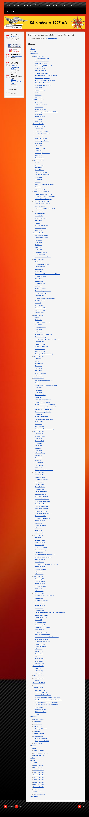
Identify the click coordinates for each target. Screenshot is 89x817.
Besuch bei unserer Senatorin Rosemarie (46, 75)
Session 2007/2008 (38, 675)
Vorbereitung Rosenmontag (42, 153)
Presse (33, 760)
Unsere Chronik (37, 721)
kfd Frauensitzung (40, 453)
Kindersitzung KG (39, 562)
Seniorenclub (38, 620)
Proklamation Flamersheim (42, 58)
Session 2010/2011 (38, 576)
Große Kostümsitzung (41, 138)
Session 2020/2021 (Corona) (41, 201)
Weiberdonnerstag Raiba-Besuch (44, 409)
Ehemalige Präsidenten (41, 729)
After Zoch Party (39, 426)
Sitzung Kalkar (39, 269)
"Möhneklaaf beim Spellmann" (43, 695)
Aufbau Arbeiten (39, 170)
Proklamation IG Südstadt (42, 264)
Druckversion (11, 806)
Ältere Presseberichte (39, 794)
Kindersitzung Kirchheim (41, 508)
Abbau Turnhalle (39, 157)
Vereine (33, 748)
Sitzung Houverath (40, 283)
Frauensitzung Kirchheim (41, 506)
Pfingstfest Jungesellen (41, 252)
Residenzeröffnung (40, 126)
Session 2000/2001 (38, 685)
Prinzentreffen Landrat (41, 511)
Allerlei (33, 758)
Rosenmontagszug (40, 189)
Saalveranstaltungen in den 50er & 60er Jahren (47, 697)
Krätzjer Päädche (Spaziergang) (43, 199)
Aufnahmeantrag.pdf (16, 56)
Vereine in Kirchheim (38, 750)
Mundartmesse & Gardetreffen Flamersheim (47, 637)
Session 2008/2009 (38, 666)
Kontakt (33, 745)
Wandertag (38, 537)
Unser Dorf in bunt (40, 206)
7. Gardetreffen (39, 552)
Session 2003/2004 (38, 791)
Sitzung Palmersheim (40, 276)
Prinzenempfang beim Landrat (43, 291)
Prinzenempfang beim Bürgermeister (45, 298)
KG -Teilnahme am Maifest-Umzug (44, 380)
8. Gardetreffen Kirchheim (42, 499)
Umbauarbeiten (39, 145)
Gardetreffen (38, 245)
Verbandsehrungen (38, 736)
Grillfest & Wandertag (40, 712)
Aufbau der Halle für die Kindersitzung (45, 80)
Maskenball (38, 247)
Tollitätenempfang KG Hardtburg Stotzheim (46, 112)
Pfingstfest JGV (39, 167)
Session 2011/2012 (38, 535)
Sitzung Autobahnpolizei (41, 615)
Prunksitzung (38, 240)
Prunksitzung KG (39, 545)
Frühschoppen (39, 305)
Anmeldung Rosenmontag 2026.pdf (15, 67)
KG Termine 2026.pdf (17, 36)
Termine (33, 51)
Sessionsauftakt (39, 363)
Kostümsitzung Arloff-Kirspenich (43, 66)
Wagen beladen (39, 421)
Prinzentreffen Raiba (40, 516)
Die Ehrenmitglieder (38, 733)
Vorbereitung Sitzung (40, 136)
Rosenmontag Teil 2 (40, 310)
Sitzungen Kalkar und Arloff (42, 322)
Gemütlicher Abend (40, 436)
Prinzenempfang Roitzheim (42, 73)
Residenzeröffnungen (40, 68)
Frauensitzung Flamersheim (42, 634)
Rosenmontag (39, 97)
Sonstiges (37, 714)
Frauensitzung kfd (40, 559)
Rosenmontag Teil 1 (40, 308)
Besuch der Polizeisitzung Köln (43, 557)
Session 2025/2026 (38, 762)
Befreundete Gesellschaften (40, 753)
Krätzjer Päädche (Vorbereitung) (43, 194)
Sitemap (20, 806)
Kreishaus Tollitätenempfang (42, 133)
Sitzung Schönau (39, 295)
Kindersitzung (38, 87)
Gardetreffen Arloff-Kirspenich (43, 627)
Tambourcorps (39, 707)
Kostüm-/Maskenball (40, 525)
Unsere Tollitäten (37, 724)
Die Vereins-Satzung (38, 719)
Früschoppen (38, 179)
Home (33, 49)
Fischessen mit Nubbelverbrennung (44, 428)
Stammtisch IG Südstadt (41, 496)
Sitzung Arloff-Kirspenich (41, 479)
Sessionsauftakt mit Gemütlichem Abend (46, 385)
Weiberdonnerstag (40, 90)
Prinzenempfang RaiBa (41, 293)
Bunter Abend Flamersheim (42, 501)
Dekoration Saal (39, 441)
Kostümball (38, 303)
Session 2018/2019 (38, 233)
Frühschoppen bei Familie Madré (44, 419)
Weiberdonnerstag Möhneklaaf (43, 412)
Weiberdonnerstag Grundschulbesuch (45, 404)
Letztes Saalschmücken (41, 237)
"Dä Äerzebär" (39, 523)
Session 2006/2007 (38, 678)
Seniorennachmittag (40, 288)
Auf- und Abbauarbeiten (41, 225)
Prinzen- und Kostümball (41, 346)
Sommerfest (38, 102)
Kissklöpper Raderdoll (41, 63)
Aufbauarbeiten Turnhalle (41, 131)
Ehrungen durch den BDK (42, 738)
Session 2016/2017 (38, 315)
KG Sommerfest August (41, 235)
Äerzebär (37, 92)
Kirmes (37, 162)
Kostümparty (38, 95)
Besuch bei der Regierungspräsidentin (45, 554)
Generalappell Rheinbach (42, 61)
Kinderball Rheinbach (40, 70)
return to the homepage (50, 38)
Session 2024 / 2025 (38, 99)
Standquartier (38, 445)
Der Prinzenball (39, 661)
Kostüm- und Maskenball (41, 416)
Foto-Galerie (34, 53)
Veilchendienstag (39, 312)
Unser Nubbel (38, 368)
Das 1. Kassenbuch (40, 690)
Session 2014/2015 (38, 378)
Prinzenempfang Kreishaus (42, 78)
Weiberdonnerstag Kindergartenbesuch (45, 407)
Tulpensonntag (39, 528)
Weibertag (38, 182)
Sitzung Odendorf (39, 489)
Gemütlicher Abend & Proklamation (44, 595)
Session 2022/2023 (38, 160)
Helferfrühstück (39, 216)
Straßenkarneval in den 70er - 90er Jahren (46, 704)
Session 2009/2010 (38, 593)
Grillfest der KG (39, 433)
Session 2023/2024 (38, 124)
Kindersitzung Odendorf (41, 639)
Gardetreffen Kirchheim (41, 617)
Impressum (34, 796)
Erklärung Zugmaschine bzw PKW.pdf (16, 81)
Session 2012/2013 (38, 472)
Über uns (34, 716)
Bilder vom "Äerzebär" (41, 709)
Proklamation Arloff (40, 266)
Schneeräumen (39, 651)
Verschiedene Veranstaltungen (43, 257)
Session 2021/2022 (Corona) (41, 191)
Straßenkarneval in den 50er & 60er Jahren (46, 702)
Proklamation (38, 262)
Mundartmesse (39, 107)
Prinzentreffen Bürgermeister (42, 518)
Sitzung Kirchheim (40, 487)
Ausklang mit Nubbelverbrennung (44, 353)
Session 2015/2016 (38, 356)
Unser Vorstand (37, 726)
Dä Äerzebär (38, 414)
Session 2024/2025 (38, 765)
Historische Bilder (38, 687)
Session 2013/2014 (38, 431)
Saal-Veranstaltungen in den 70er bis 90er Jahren (48, 700)
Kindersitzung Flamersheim (42, 82)
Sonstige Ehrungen (38, 743)
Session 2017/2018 (38, 259)
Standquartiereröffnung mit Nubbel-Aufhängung (47, 274)
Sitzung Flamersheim (40, 622)
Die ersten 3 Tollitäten (41, 692)
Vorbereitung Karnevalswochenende (44, 184)
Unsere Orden (37, 731)
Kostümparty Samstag (41, 228)
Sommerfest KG (39, 165)
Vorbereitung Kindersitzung (42, 141)
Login (83, 806)
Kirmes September (40, 254)
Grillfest (37, 317)
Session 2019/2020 (38, 211)
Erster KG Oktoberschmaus (42, 203)
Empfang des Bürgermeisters (43, 399)
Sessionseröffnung (40, 213)
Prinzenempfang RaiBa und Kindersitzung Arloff (47, 339)
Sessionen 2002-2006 (39, 683)
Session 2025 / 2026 (38, 56)
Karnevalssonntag (40, 349)
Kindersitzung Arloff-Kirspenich (43, 85)
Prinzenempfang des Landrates (43, 334)
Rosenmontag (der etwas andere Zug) (45, 208)
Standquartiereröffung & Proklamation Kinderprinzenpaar (50, 612)
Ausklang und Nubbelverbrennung (44, 470)
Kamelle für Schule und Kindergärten (45, 196)
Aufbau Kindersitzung (40, 218)
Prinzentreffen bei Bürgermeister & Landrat (46, 564)
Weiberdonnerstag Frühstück (43, 402)
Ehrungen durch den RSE (42, 741)
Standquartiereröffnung (41, 491)
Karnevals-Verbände (38, 755)
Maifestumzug (39, 358)
